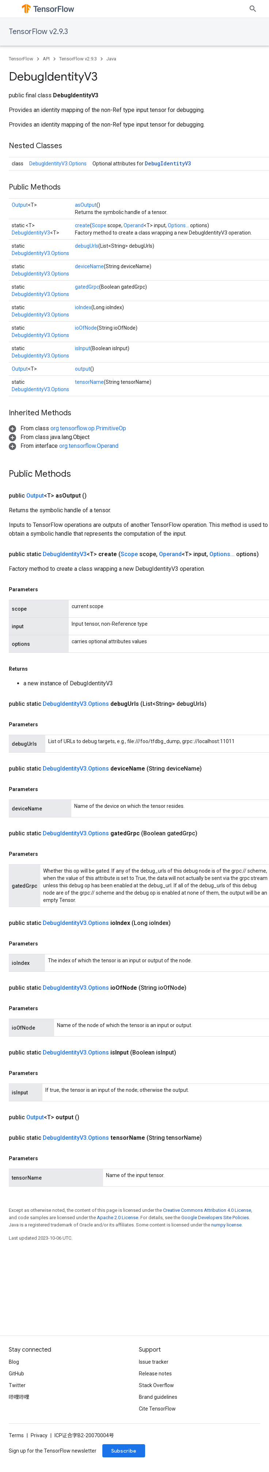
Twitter (17, 1385)
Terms (16, 1435)
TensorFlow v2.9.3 (38, 31)
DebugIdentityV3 (168, 163)
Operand (134, 225)
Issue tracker (153, 1362)
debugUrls (86, 246)
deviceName (89, 266)
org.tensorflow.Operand (88, 445)
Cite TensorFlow (157, 1409)
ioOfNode (86, 328)
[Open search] (253, 8)
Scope (99, 225)
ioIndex (83, 307)
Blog (14, 1362)
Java (111, 58)
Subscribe (123, 1450)
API (46, 58)
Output (20, 205)
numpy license (226, 1225)
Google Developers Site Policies (215, 1217)
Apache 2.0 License (117, 1217)
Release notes (155, 1374)
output (82, 369)
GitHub (16, 1374)
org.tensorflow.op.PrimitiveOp (88, 428)
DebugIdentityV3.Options (58, 163)
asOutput (85, 205)
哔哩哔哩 (19, 1397)
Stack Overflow (156, 1385)
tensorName (89, 382)
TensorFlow (21, 58)
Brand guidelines (158, 1397)
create (82, 225)
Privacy (39, 1435)
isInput (82, 348)
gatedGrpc (87, 287)
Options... (178, 225)
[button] (67, 428)
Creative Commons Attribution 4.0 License (207, 1210)
